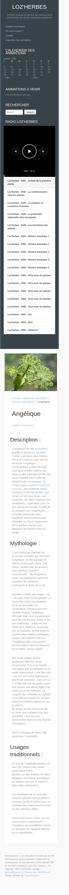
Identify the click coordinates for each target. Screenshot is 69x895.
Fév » (36, 77)
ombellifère (41, 448)
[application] (29, 151)
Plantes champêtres (23, 401)
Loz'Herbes (29, 7)
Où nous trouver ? (14, 31)
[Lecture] (29, 151)
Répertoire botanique (35, 398)
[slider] (29, 176)
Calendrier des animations (18, 40)
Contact (9, 35)
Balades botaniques (15, 26)
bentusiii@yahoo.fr (14, 872)
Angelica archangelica (22, 425)
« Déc (6, 77)
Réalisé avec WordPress (37, 872)
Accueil (16, 398)
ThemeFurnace (31, 875)
